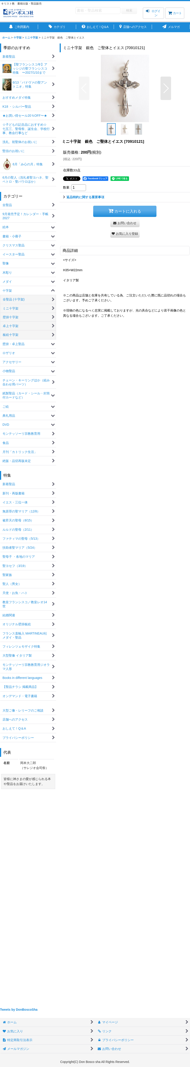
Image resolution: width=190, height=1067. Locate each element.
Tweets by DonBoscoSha (19, 1009)
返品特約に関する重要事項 (83, 197)
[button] (84, 88)
